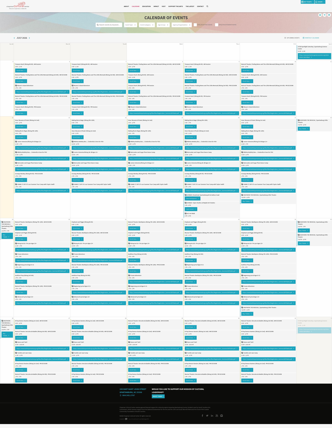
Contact (205, 6)
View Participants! (191, 202)
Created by (122, 423)
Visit (163, 6)
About (122, 6)
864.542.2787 (128, 402)
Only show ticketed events (230, 25)
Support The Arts (176, 6)
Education (144, 6)
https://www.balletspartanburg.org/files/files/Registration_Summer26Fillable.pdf (39, 93)
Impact (155, 6)
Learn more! (189, 213)
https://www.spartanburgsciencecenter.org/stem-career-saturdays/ (314, 56)
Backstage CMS (147, 423)
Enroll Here (18, 70)
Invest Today (158, 399)
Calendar (132, 6)
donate (320, 2)
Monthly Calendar (311, 38)
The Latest (193, 6)
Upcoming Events (289, 38)
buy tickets (306, 2)
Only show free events (206, 25)
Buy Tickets (246, 205)
